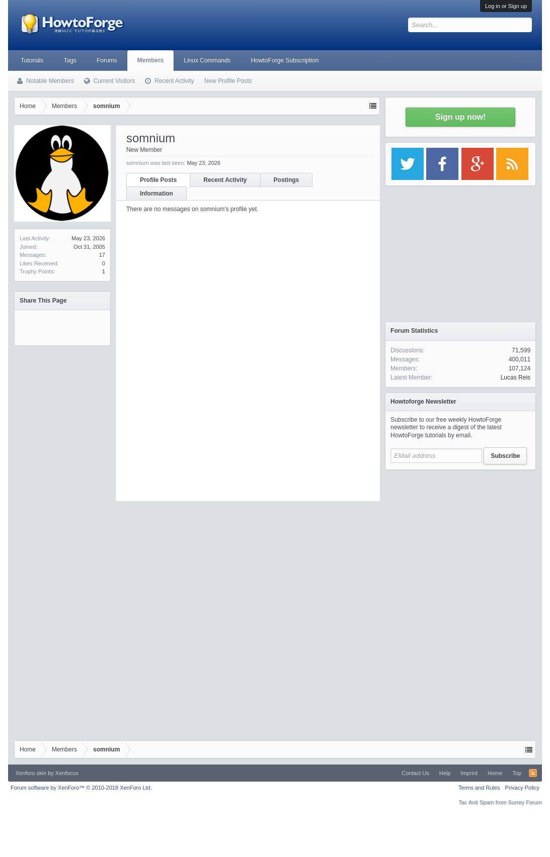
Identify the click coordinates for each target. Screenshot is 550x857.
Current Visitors (114, 80)
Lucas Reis (515, 377)
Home (495, 773)
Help (445, 773)
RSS (533, 773)
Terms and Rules (479, 788)
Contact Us (415, 773)
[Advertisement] (460, 538)
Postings (286, 179)
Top (516, 773)
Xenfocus (66, 773)
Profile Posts (158, 179)
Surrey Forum (525, 802)
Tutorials (32, 60)
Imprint (469, 773)
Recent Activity (225, 179)
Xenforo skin (31, 773)
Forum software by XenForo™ (81, 788)
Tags (70, 60)
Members (150, 60)
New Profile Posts (228, 80)
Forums (107, 60)
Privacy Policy (522, 788)
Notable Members (50, 80)
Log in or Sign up (506, 6)
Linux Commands (207, 60)
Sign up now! (460, 117)
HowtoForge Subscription (285, 60)
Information (156, 193)
